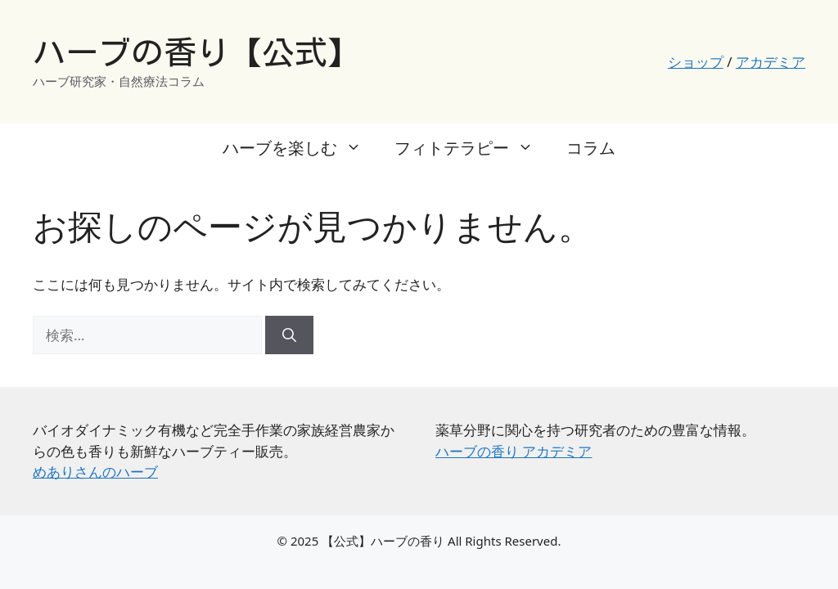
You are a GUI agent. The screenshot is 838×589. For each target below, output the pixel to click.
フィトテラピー (472, 148)
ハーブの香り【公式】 (196, 52)
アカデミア (770, 61)
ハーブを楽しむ (300, 148)
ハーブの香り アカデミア (513, 451)
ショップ (695, 61)
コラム (590, 148)
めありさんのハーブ (95, 471)
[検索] (289, 335)
